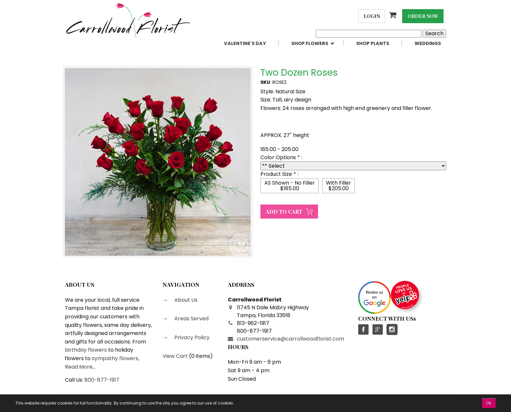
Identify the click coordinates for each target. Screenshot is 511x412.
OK (489, 403)
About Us (185, 300)
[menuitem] (252, 44)
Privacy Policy (191, 337)
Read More (79, 367)
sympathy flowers (115, 358)
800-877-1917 (101, 380)
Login (372, 16)
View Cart (175, 356)
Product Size (276, 174)
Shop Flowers (309, 43)
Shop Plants (372, 43)
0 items (200, 356)
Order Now (423, 16)
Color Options (278, 157)
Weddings (428, 43)
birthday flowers (86, 350)
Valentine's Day (245, 43)
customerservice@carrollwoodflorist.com (290, 339)
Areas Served (191, 318)
